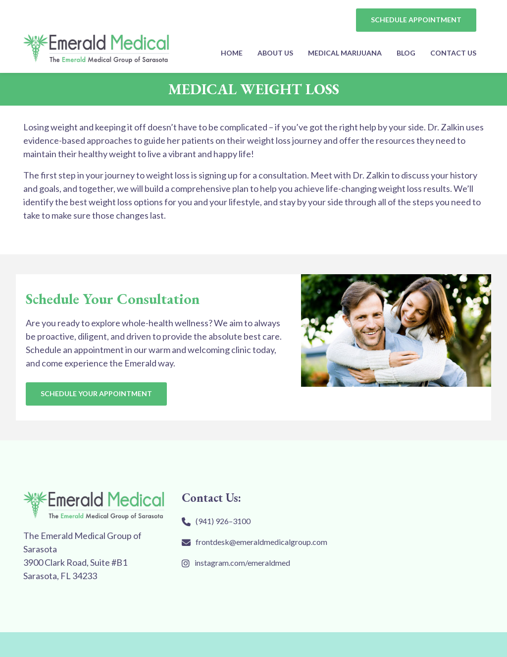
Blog (406, 53)
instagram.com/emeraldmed (242, 562)
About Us (275, 53)
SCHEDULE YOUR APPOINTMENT (96, 393)
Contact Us (453, 53)
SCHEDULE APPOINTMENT (416, 19)
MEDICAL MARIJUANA (345, 53)
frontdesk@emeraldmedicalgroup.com (261, 541)
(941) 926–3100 (223, 521)
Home (232, 53)
